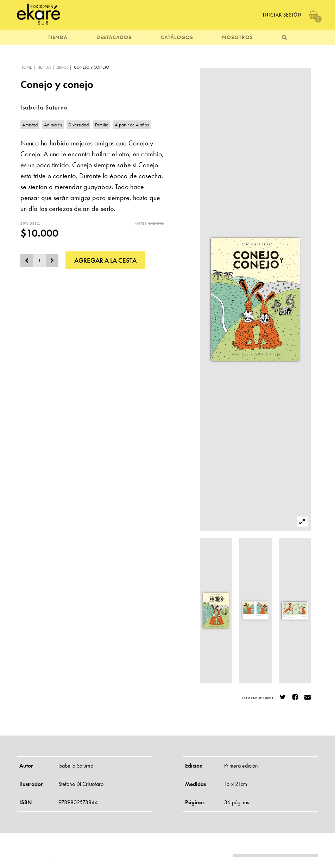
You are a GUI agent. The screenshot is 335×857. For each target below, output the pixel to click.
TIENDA (58, 37)
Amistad (30, 124)
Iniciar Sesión (282, 15)
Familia (101, 124)
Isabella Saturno (75, 765)
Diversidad (78, 124)
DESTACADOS (114, 37)
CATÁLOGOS (177, 37)
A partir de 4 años (132, 124)
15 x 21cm (235, 784)
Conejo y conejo (91, 67)
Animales (53, 124)
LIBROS (62, 67)
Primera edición (241, 765)
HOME (26, 67)
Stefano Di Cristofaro (80, 784)
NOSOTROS (237, 37)
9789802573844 (78, 802)
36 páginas (236, 802)
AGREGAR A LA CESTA (105, 260)
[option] (255, 299)
